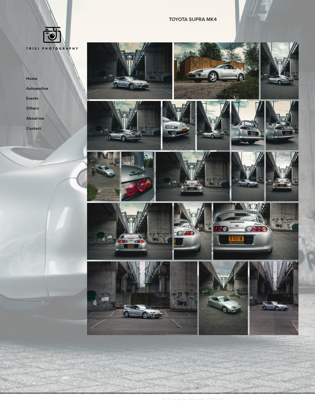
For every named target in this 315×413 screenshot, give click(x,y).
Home (31, 78)
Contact (33, 128)
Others (32, 108)
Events (32, 98)
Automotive (37, 88)
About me (35, 118)
